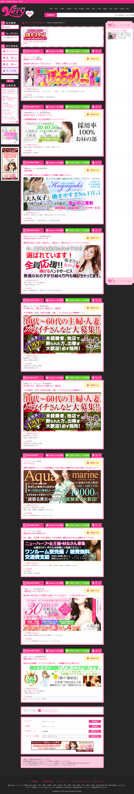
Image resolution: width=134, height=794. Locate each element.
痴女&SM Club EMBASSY (34, 533)
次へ (50, 710)
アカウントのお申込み (81, 781)
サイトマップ (63, 781)
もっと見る (12, 121)
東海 (87, 9)
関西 (93, 9)
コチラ (104, 787)
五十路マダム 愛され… (9, 119)
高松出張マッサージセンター (35, 659)
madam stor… (9, 98)
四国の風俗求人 (40, 23)
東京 (56, 9)
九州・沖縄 (113, 9)
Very (30, 785)
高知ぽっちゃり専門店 (9, 91)
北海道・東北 (124, 9)
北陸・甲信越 (79, 9)
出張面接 (7, 27)
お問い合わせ (99, 781)
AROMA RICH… (9, 112)
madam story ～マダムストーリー (37, 115)
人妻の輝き (9, 105)
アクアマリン (29, 463)
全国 (50, 9)
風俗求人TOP (28, 23)
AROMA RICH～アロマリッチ (35, 238)
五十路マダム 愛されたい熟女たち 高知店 (42, 308)
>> (56, 710)
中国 (99, 9)
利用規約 (35, 781)
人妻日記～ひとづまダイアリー (36, 591)
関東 (62, 9)
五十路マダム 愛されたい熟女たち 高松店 (42, 386)
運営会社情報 (48, 781)
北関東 (69, 9)
